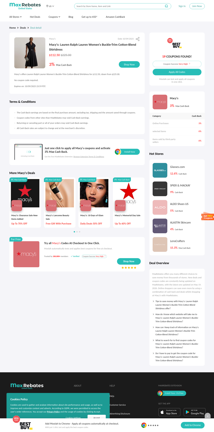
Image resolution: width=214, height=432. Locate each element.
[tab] (177, 303)
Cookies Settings (73, 417)
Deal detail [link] (35, 27)
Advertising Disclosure (120, 413)
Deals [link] (23, 27)
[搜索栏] (116, 6)
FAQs (112, 396)
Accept (97, 417)
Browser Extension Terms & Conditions (89, 156)
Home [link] (12, 27)
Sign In (182, 6)
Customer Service (118, 405)
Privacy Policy (53, 411)
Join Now (197, 6)
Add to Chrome (193, 425)
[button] (50, 6)
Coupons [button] (54, 16)
